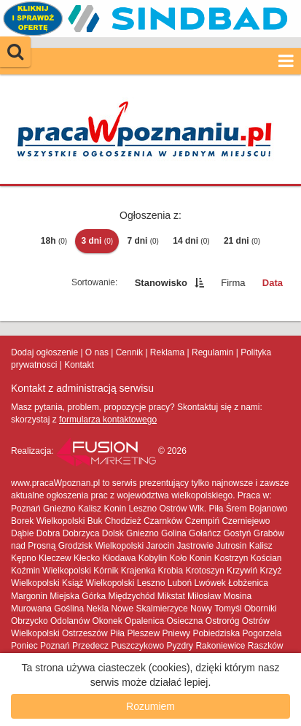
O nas (97, 352)
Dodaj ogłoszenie (44, 352)
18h (54, 241)
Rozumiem (150, 706)
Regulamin (212, 352)
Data (272, 282)
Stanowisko (161, 282)
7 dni (143, 241)
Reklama (167, 352)
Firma (233, 282)
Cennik (129, 352)
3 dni (97, 241)
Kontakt (79, 365)
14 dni (191, 241)
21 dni (242, 241)
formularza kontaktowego (108, 419)
